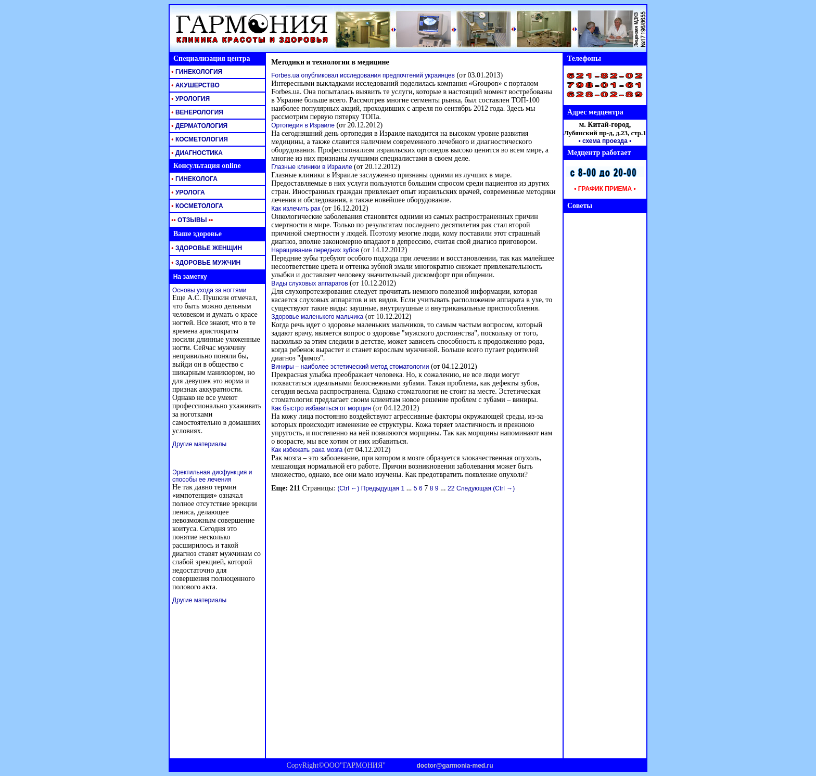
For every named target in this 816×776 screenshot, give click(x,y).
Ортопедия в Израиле (303, 125)
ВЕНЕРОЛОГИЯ (196, 112)
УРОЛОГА (187, 192)
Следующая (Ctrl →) (485, 488)
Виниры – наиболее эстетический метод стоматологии (350, 366)
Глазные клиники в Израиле (311, 167)
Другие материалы (199, 444)
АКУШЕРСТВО (195, 85)
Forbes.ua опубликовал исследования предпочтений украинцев (363, 75)
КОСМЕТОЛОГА (196, 206)
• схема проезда (603, 141)
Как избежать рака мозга (306, 450)
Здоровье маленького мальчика (317, 316)
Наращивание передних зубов (315, 250)
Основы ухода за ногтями (209, 290)
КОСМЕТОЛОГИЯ (199, 139)
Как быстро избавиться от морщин (321, 408)
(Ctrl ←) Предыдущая (368, 488)
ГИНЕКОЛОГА (194, 179)
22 (451, 488)
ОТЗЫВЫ (191, 220)
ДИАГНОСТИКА (196, 153)
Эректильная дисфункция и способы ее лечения (212, 476)
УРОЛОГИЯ (190, 98)
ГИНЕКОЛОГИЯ (196, 71)
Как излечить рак (295, 208)
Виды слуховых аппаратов (309, 283)
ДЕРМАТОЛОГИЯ (198, 126)
